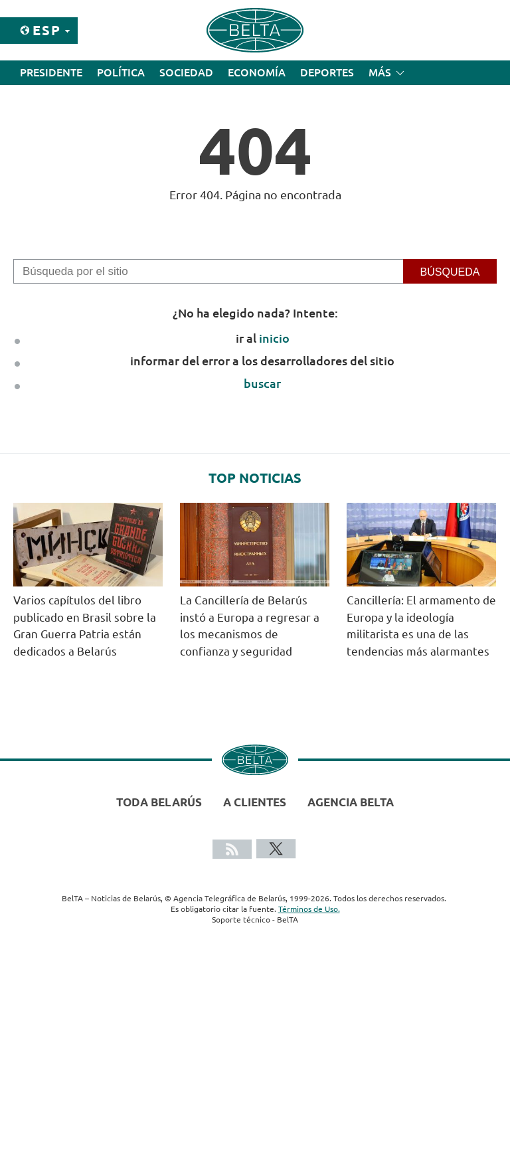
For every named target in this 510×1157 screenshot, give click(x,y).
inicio (274, 338)
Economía (257, 72)
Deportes (327, 72)
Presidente (51, 72)
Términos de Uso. (309, 909)
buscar (262, 383)
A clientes (254, 802)
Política (121, 72)
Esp (47, 30)
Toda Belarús (159, 802)
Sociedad (186, 72)
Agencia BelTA (350, 802)
